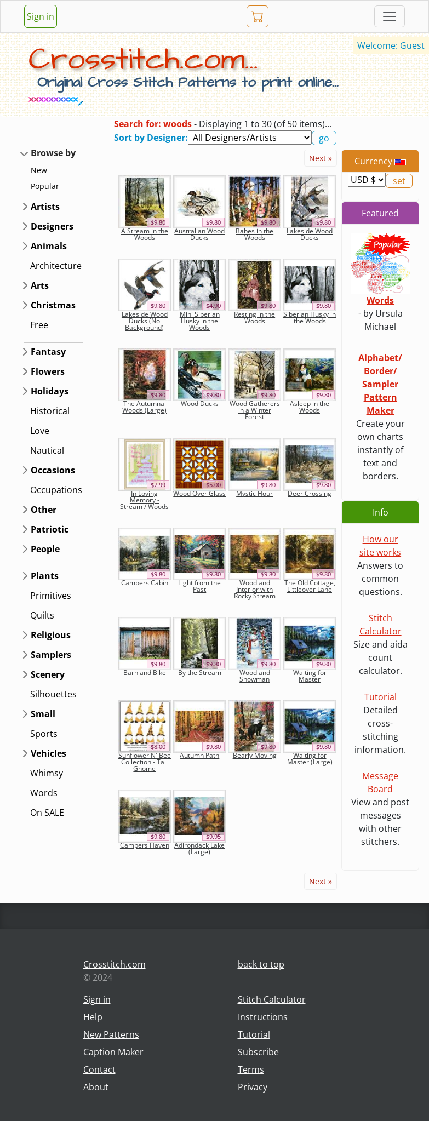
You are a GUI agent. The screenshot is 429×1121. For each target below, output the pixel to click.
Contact (99, 1069)
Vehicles (48, 753)
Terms (251, 1069)
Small (43, 714)
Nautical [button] (47, 450)
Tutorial (380, 697)
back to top (261, 964)
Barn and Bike (144, 672)
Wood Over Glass (199, 493)
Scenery (48, 674)
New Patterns (111, 1034)
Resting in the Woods (254, 317)
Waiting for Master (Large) (310, 759)
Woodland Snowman (254, 676)
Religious (51, 635)
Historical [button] (50, 411)
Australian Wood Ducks (199, 234)
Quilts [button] (42, 615)
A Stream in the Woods (144, 234)
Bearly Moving (255, 755)
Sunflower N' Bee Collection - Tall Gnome (144, 762)
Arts (40, 285)
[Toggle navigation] (389, 16)
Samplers (51, 655)
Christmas (53, 305)
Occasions (53, 470)
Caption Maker (113, 1052)
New (39, 170)
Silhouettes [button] (53, 694)
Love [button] (39, 431)
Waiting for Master (310, 676)
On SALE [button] (47, 813)
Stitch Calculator (272, 999)
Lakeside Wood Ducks (310, 234)
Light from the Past (199, 586)
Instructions (263, 1017)
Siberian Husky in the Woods (309, 317)
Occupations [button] (56, 490)
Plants (45, 576)
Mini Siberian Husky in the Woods (200, 321)
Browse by (53, 153)
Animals (49, 246)
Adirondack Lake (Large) (199, 848)
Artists (45, 207)
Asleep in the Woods (309, 407)
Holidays (49, 391)
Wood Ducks (200, 403)
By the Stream (199, 672)
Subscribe (258, 1052)
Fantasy (48, 352)
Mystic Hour (254, 493)
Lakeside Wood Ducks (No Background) (145, 321)
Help (92, 1017)
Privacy (252, 1087)
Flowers (48, 371)
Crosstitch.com (114, 964)
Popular (45, 186)
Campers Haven (144, 845)
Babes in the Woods (254, 234)
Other (43, 510)
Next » (320, 158)
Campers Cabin (144, 582)
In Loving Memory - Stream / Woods (144, 500)
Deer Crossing (309, 493)
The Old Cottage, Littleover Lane (309, 586)
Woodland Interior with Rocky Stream (255, 589)
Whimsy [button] (46, 773)
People (45, 549)
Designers (52, 226)
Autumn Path (199, 755)
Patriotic (49, 529)
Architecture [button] (56, 266)
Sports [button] (44, 734)
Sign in (40, 16)
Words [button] (44, 793)
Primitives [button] (50, 596)
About (95, 1087)
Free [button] (39, 325)
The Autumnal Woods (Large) (144, 407)
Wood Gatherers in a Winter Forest (255, 410)
